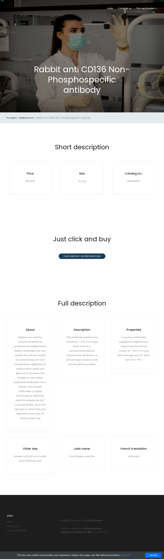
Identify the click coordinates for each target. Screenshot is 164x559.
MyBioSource (26, 117)
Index (110, 8)
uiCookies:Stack (75, 528)
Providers (12, 117)
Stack (17, 7)
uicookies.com (100, 532)
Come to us (124, 8)
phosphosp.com (76, 520)
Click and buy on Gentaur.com (82, 256)
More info (125, 555)
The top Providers (146, 8)
